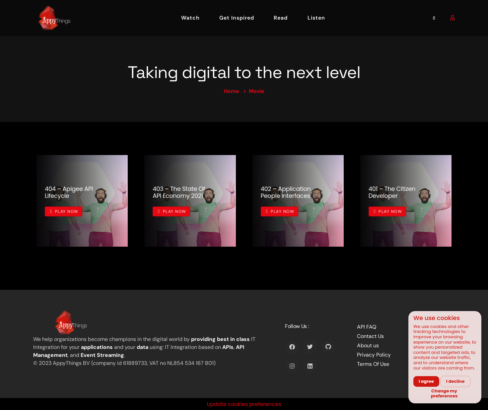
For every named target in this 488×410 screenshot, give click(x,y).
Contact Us (370, 336)
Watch (190, 17)
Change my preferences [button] (444, 393)
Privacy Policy (374, 354)
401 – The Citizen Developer (392, 192)
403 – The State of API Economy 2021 (179, 192)
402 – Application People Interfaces (286, 192)
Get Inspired (236, 17)
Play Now (64, 211)
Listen (316, 17)
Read (281, 17)
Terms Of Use (373, 364)
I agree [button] (426, 381)
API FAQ (366, 326)
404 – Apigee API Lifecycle (69, 192)
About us (368, 345)
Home (231, 91)
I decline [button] (455, 381)
